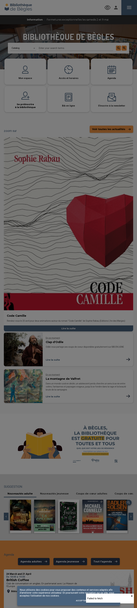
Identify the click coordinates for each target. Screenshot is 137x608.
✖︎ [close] (132, 596)
